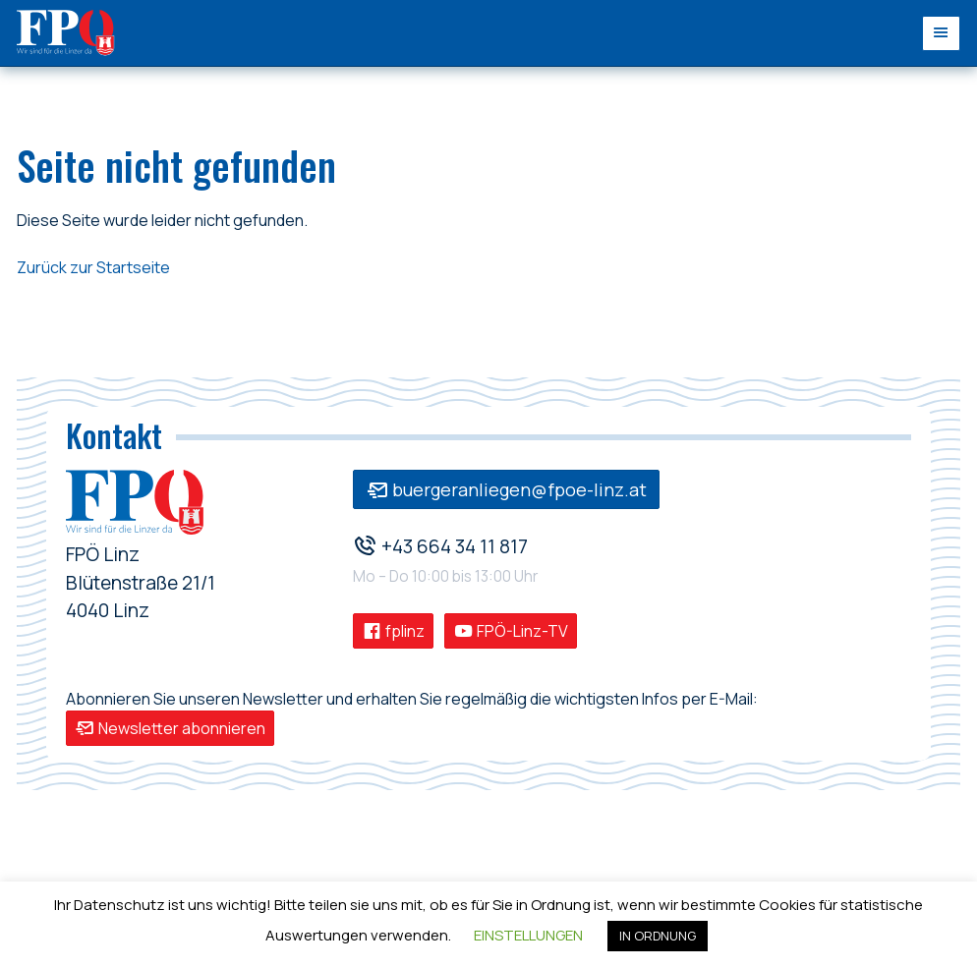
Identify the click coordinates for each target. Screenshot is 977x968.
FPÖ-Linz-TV (510, 631)
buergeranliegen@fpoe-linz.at (506, 489)
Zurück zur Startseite (93, 267)
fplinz (393, 631)
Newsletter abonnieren (170, 728)
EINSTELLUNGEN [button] (528, 935)
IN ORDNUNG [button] (657, 935)
